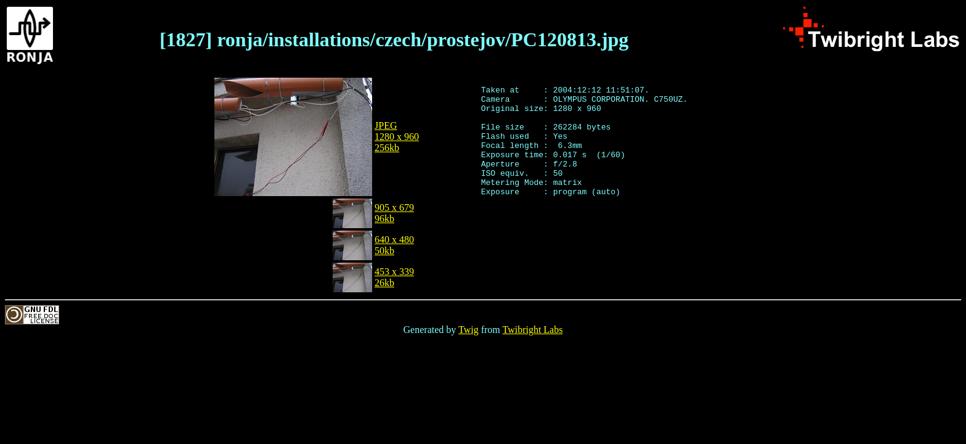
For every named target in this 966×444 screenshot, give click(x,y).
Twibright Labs (532, 329)
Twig (468, 329)
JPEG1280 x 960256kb (397, 136)
